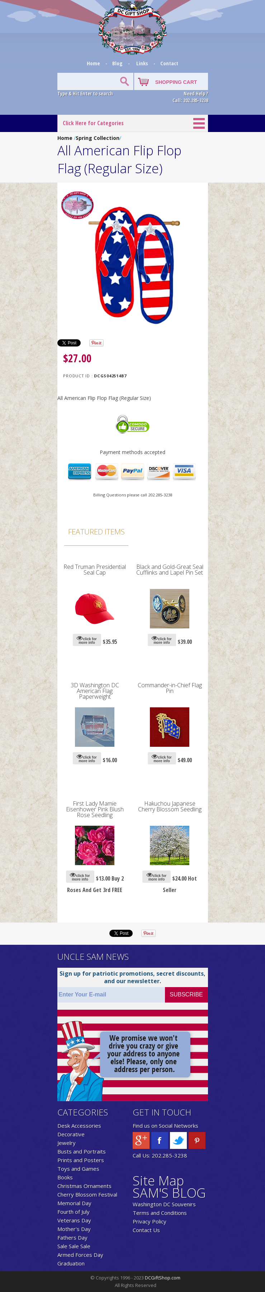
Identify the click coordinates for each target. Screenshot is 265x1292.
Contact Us (146, 1230)
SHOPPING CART (176, 82)
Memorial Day (74, 1203)
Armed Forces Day (80, 1254)
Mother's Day (74, 1228)
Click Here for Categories (93, 123)
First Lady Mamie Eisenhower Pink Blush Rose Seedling (95, 809)
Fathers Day (72, 1237)
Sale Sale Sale (73, 1246)
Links (142, 63)
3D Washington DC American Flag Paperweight (95, 691)
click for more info (86, 640)
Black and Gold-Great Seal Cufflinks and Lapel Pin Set (169, 569)
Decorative (71, 1134)
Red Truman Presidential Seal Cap (94, 569)
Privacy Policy (149, 1221)
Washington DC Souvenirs (164, 1204)
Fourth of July (73, 1211)
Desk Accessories (79, 1125)
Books (65, 1177)
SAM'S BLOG (169, 1193)
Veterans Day (74, 1220)
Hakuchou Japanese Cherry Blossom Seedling (170, 806)
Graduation (71, 1263)
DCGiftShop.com (162, 1277)
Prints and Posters (80, 1160)
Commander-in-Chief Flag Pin (170, 688)
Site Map (158, 1180)
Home (94, 63)
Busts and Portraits (81, 1151)
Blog (118, 63)
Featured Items (96, 532)
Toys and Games (78, 1168)
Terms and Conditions (160, 1212)
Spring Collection (97, 138)
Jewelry (66, 1142)
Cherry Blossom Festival (87, 1194)
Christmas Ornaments (84, 1185)
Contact (169, 63)
